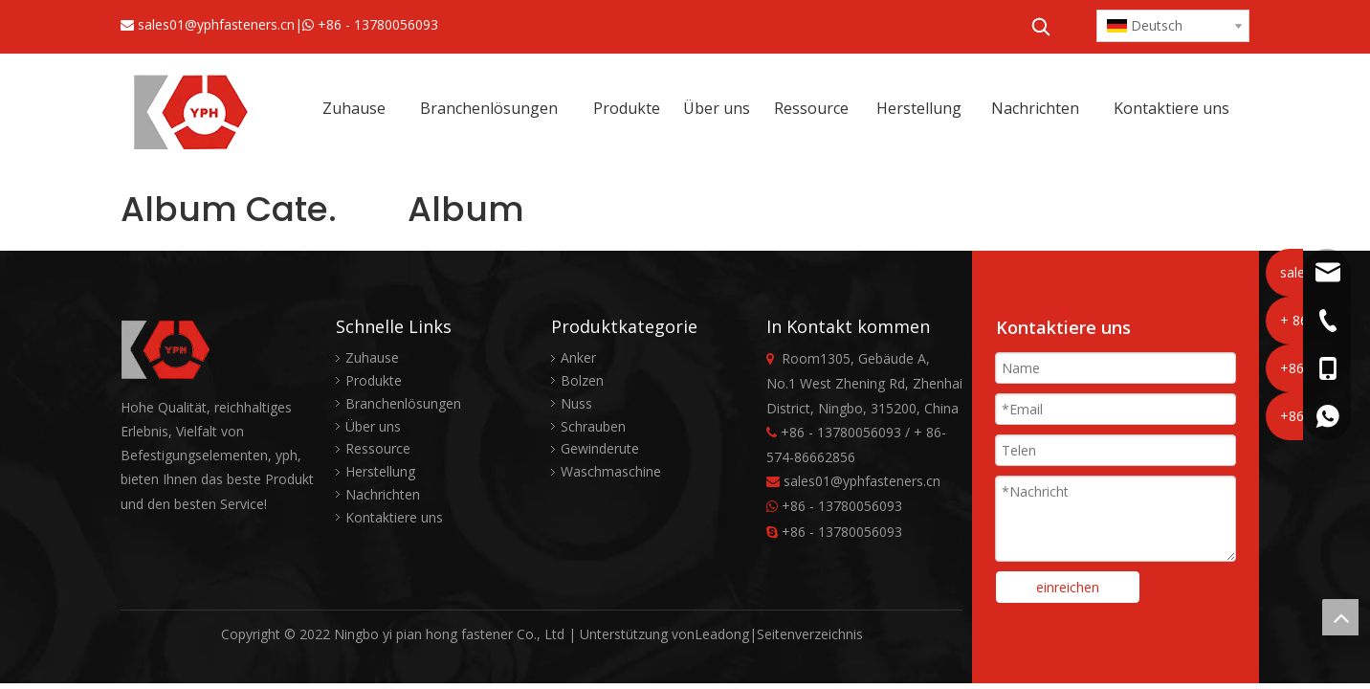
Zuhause (372, 357)
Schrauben (593, 426)
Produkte (373, 380)
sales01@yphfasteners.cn (216, 24)
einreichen (1067, 587)
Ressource (377, 448)
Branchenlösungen (403, 403)
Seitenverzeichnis (810, 634)
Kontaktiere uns (394, 517)
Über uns (373, 426)
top (1340, 617)
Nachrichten (382, 494)
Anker (578, 357)
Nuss (576, 403)
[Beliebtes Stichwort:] (1041, 27)
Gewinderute (600, 448)
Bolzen (582, 380)
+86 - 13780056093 (378, 24)
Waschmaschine (611, 471)
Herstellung (380, 471)
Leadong (722, 634)
